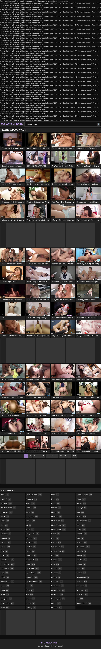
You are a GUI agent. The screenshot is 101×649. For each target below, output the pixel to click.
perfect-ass (57, 594)
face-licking (7, 603)
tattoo (81, 529)
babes (5, 520)
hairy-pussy (32, 533)
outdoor (56, 572)
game (30, 512)
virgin (81, 568)
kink (29, 585)
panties (55, 577)
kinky (30, 590)
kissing (30, 598)
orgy (55, 564)
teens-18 (82, 533)
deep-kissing (7, 559)
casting (5, 546)
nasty (55, 538)
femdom (31, 499)
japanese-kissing (34, 581)
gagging (31, 507)
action (5, 494)
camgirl (5, 538)
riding (81, 499)
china (5, 555)
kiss (29, 594)
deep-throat (7, 564)
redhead (56, 607)
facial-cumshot (34, 494)
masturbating (58, 525)
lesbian (56, 507)
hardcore (31, 542)
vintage (81, 564)
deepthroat (7, 568)
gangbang (32, 516)
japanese (32, 577)
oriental (56, 568)
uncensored (83, 546)
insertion (31, 555)
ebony (5, 585)
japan (30, 564)
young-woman (84, 603)
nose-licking (58, 551)
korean (30, 603)
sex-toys (82, 507)
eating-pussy (7, 581)
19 (69, 456)
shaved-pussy (84, 520)
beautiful (6, 533)
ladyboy (31, 607)
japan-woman (33, 572)
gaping (30, 520)
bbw (4, 525)
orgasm (56, 559)
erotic (5, 590)
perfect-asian (58, 590)
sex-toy (81, 503)
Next (74, 456)
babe (5, 516)
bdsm (5, 529)
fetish (30, 503)
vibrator (82, 559)
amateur (6, 503)
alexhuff (6, 499)
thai (80, 538)
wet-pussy (82, 590)
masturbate (57, 520)
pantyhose (57, 581)
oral (55, 555)
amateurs (7, 512)
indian (30, 551)
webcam (82, 581)
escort (5, 594)
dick (4, 572)
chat (4, 551)
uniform (81, 551)
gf (29, 525)
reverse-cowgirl (84, 494)
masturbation (58, 529)
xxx (80, 598)
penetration (57, 585)
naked (55, 533)
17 (61, 456)
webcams (82, 585)
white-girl (82, 594)
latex (55, 494)
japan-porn (32, 568)
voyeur (81, 572)
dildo (5, 577)
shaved (81, 516)
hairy (30, 529)
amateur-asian (8, 507)
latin (55, 499)
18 (65, 456)
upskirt (81, 555)
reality (56, 603)
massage (56, 516)
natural (56, 542)
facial (5, 607)
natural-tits (57, 546)
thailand (82, 542)
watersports (83, 577)
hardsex (31, 546)
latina (55, 503)
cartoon (6, 542)
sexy (80, 512)
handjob (31, 538)
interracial (32, 559)
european (6, 598)
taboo (81, 525)
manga (55, 512)
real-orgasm (58, 598)
